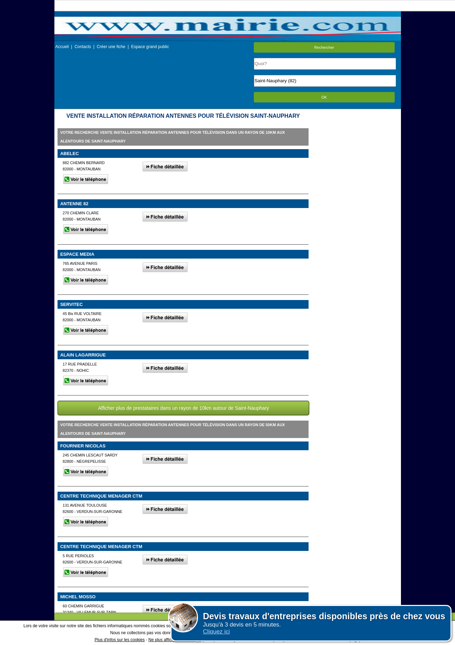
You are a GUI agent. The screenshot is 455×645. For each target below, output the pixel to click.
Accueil (62, 46)
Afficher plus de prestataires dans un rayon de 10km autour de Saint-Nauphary (183, 408)
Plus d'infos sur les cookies (119, 639)
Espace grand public (150, 46)
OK (324, 97)
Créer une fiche (111, 46)
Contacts (83, 46)
